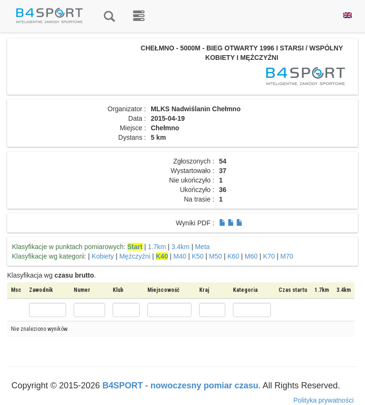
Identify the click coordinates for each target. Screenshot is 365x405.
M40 (179, 256)
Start (135, 247)
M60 (251, 256)
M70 (286, 256)
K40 (162, 256)
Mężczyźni (134, 256)
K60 (234, 256)
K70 (269, 256)
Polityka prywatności (323, 400)
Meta (202, 247)
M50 (215, 256)
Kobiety (103, 256)
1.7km (157, 247)
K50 (198, 256)
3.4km (181, 247)
